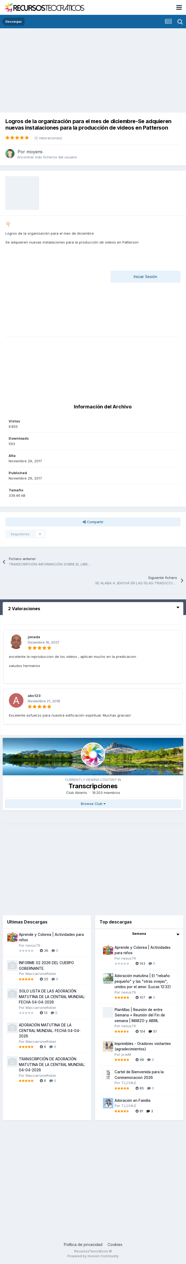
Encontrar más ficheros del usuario (47, 157)
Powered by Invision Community (93, 1256)
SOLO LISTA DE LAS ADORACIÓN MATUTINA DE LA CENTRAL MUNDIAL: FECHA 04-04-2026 (52, 996)
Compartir (93, 522)
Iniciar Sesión (145, 276)
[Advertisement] (93, 68)
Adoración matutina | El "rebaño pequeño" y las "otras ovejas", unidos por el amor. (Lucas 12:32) (143, 981)
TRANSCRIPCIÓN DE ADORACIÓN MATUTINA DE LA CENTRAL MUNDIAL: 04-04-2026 (52, 1064)
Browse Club (93, 803)
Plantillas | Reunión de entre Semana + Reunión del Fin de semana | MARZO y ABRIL (140, 1015)
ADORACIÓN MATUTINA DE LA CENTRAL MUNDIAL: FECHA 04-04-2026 (50, 1030)
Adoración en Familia (132, 1100)
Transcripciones (93, 786)
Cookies (115, 1244)
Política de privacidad (83, 1244)
